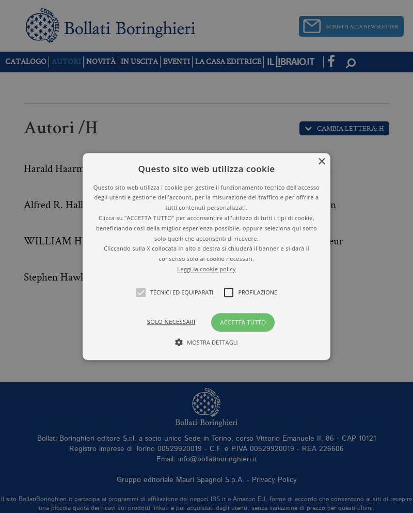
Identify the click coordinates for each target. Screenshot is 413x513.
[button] (206, 257)
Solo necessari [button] (171, 321)
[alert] (206, 256)
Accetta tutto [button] (243, 322)
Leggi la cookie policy (206, 269)
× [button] (321, 162)
